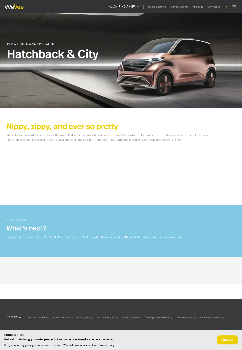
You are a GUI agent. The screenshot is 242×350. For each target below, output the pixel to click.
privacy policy (106, 345)
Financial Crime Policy (212, 317)
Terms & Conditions (38, 317)
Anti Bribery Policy (63, 317)
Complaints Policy (186, 317)
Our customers (179, 7)
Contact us (214, 7)
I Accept (227, 340)
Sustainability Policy (107, 317)
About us (198, 7)
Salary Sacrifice (157, 7)
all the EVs (81, 140)
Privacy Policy (84, 317)
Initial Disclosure (131, 317)
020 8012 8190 (171, 140)
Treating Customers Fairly (158, 317)
